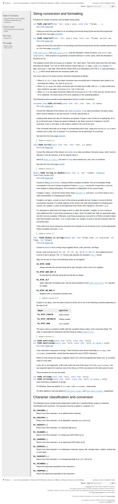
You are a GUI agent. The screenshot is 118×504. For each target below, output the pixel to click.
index (113, 3)
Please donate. (111, 496)
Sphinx (110, 502)
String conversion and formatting (72, 3)
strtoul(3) (62, 136)
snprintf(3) (59, 34)
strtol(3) (61, 164)
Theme (86, 6)
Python (7, 3)
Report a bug (8, 46)
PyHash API (7, 38)
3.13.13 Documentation (21, 3)
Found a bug (110, 500)
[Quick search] (101, 6)
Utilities (57, 3)
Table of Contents (10, 16)
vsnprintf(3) (55, 48)
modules (107, 3)
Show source (8, 48)
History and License (97, 492)
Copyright (88, 486)
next (101, 3)
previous (96, 3)
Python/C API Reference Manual (42, 3)
